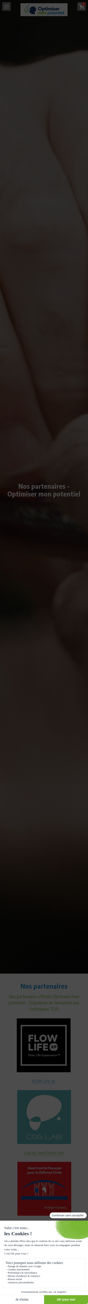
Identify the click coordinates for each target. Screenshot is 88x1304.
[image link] (44, 9)
